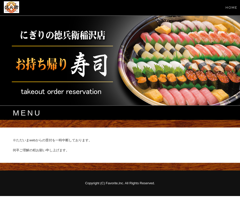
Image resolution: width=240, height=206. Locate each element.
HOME (231, 7)
